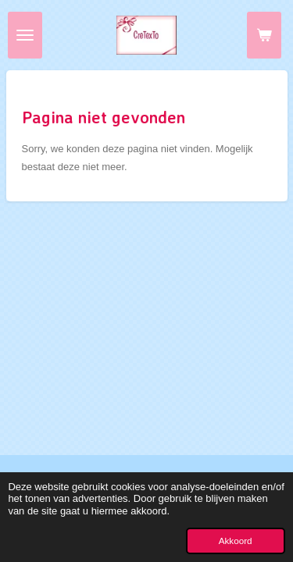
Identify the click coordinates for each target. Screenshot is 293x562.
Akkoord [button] (235, 540)
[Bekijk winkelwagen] (264, 35)
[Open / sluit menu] (25, 35)
